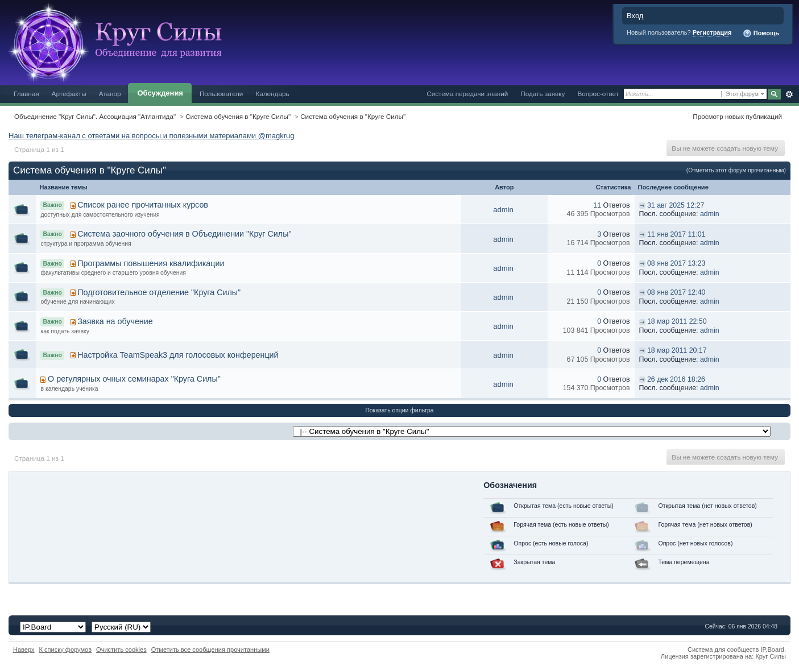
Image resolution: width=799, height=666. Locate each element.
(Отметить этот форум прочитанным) (736, 170)
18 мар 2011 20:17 (677, 350)
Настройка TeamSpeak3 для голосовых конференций (177, 354)
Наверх (24, 649)
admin (503, 209)
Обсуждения (160, 93)
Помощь (761, 33)
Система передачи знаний (467, 93)
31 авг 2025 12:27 (675, 205)
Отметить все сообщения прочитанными (210, 649)
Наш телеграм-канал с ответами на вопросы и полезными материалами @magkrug (151, 135)
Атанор (110, 93)
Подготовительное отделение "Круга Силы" (159, 292)
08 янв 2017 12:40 (676, 292)
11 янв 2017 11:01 (676, 234)
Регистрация (712, 32)
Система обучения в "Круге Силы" (238, 116)
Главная (26, 93)
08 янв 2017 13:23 (676, 263)
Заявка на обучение (114, 321)
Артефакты (69, 93)
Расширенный (789, 94)
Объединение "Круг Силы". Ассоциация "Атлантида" (95, 116)
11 (597, 205)
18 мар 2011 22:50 (677, 321)
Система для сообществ (723, 649)
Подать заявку (542, 93)
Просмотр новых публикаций (737, 116)
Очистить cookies (121, 649)
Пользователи (221, 93)
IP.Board (772, 649)
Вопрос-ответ (598, 93)
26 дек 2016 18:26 (676, 379)
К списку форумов (65, 649)
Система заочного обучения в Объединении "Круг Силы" (184, 233)
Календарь (272, 93)
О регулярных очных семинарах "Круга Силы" (134, 378)
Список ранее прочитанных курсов (142, 204)
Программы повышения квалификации (150, 263)
